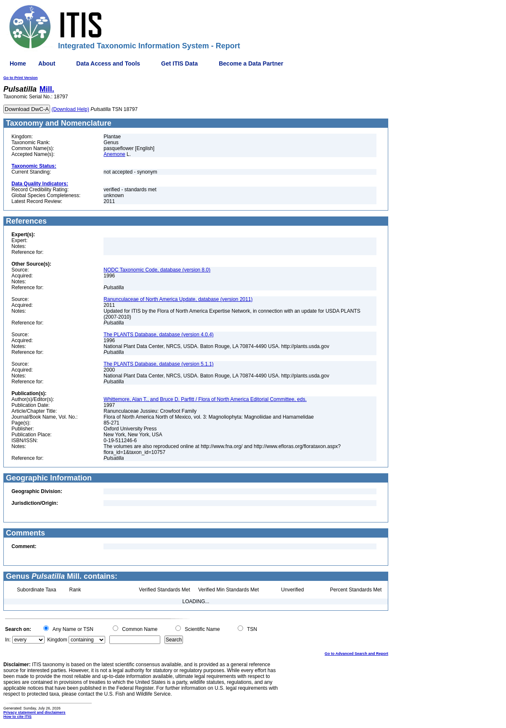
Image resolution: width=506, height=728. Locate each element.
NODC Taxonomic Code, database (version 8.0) (156, 270)
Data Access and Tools (108, 63)
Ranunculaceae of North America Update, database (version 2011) (177, 299)
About (46, 63)
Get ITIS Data (179, 63)
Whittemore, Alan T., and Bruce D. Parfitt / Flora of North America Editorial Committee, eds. (205, 399)
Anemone (114, 154)
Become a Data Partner (251, 63)
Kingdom (57, 640)
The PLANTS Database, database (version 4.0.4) (158, 335)
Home (18, 63)
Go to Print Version (20, 78)
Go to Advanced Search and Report (356, 654)
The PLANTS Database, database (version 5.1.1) (158, 364)
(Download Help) (70, 109)
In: (8, 640)
